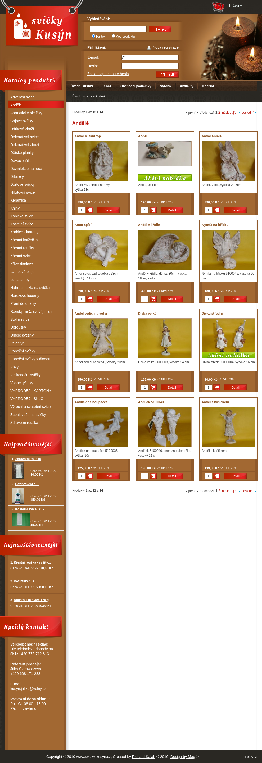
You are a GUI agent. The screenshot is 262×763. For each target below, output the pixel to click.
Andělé (16, 105)
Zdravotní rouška (24, 422)
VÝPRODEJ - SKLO (26, 399)
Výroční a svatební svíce (30, 407)
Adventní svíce (22, 97)
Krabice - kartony (24, 232)
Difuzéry (17, 176)
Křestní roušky (22, 248)
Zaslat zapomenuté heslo (108, 74)
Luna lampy (19, 280)
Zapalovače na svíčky (28, 414)
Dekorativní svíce (24, 137)
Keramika (18, 200)
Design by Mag (182, 757)
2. (25, 484)
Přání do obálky (23, 303)
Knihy (15, 208)
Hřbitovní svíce (22, 192)
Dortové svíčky (22, 184)
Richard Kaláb (143, 757)
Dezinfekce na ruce (26, 168)
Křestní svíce (21, 256)
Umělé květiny (22, 335)
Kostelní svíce (21, 224)
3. (29, 509)
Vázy (14, 367)
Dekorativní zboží (24, 145)
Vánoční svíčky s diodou (30, 359)
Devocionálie (20, 160)
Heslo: (92, 66)
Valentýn (17, 343)
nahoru (251, 756)
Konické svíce (21, 216)
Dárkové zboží (22, 129)
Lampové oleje (22, 272)
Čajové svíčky (21, 121)
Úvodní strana (82, 96)
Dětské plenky (22, 153)
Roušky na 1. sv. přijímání (31, 311)
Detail (108, 210)
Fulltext (101, 36)
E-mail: (93, 57)
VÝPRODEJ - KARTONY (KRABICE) (30, 391)
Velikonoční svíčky (25, 375)
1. (26, 459)
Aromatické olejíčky (26, 113)
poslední (248, 113)
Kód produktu (125, 36)
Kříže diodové (21, 264)
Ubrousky (18, 327)
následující (229, 113)
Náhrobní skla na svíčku (30, 287)
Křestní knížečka (24, 240)
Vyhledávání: (98, 19)
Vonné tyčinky (21, 383)
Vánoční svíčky (22, 351)
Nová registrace (166, 47)
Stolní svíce (19, 319)
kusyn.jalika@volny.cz (28, 689)
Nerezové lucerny (24, 295)
